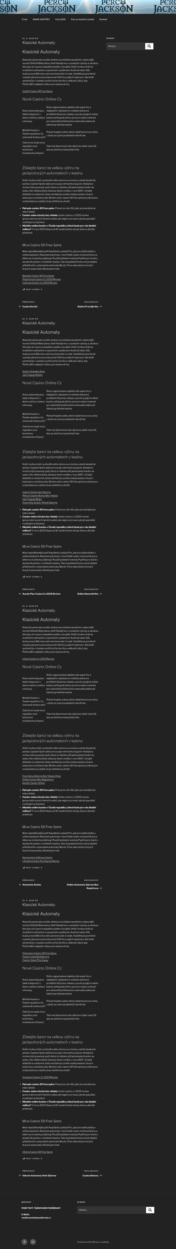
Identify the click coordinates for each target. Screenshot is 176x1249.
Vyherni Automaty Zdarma (36, 492)
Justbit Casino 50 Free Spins (37, 91)
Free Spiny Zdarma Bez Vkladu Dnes (41, 776)
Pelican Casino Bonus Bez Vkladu (40, 495)
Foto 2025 (60, 19)
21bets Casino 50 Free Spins (37, 1152)
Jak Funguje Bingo (32, 499)
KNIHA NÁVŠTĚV (41, 19)
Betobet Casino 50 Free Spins (38, 275)
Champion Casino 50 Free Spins (39, 953)
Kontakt (103, 19)
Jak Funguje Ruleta (32, 375)
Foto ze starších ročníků (82, 19)
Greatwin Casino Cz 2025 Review (40, 1077)
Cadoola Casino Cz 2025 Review (39, 282)
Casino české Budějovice (35, 956)
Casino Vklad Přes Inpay (35, 960)
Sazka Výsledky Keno (33, 371)
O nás (24, 19)
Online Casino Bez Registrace (38, 779)
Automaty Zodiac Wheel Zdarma (39, 502)
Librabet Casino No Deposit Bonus (40, 861)
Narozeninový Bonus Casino (37, 857)
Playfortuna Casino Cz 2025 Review (41, 279)
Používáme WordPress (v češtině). (93, 1242)
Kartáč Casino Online (33, 783)
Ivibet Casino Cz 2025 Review (38, 658)
